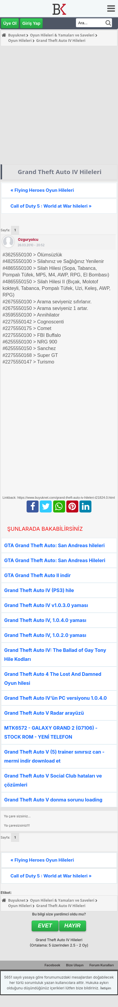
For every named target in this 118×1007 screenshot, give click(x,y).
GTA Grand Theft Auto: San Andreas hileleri (54, 545)
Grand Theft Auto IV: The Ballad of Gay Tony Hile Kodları (55, 654)
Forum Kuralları (101, 965)
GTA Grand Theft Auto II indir (37, 575)
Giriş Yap (31, 23)
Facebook (52, 965)
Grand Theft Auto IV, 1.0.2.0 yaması (45, 635)
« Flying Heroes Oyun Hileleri (42, 190)
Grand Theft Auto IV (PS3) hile (39, 590)
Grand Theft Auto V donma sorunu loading (53, 800)
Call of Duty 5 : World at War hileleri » (51, 206)
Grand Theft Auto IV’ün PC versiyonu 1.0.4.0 (55, 698)
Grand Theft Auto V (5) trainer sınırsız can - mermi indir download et (54, 756)
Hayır (72, 926)
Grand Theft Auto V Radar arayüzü (44, 713)
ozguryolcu (28, 239)
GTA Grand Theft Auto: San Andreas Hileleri (54, 560)
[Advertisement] (56, 105)
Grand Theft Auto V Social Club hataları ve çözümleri (53, 780)
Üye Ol (9, 23)
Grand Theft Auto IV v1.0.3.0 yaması (46, 605)
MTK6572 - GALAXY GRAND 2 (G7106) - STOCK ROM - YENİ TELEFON (50, 732)
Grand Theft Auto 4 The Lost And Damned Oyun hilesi (52, 678)
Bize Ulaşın (75, 965)
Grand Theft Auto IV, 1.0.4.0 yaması (45, 620)
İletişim (105, 988)
